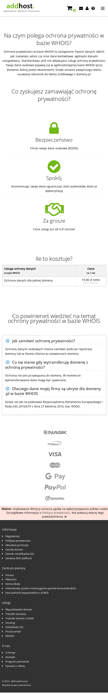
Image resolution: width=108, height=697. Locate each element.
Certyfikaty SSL (14, 627)
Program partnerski (17, 661)
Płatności (10, 579)
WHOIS (9, 636)
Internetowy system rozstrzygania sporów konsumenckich (40, 588)
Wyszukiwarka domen (18, 609)
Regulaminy (12, 536)
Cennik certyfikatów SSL (19, 554)
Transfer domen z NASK (19, 618)
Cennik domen (14, 549)
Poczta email (13, 631)
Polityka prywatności (18, 540)
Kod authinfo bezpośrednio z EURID (26, 592)
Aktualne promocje (16, 545)
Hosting (10, 623)
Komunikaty (12, 584)
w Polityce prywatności (55, 513)
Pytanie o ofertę (15, 666)
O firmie (10, 652)
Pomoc (9, 575)
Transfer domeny (15, 614)
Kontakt (10, 657)
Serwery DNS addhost (18, 558)
